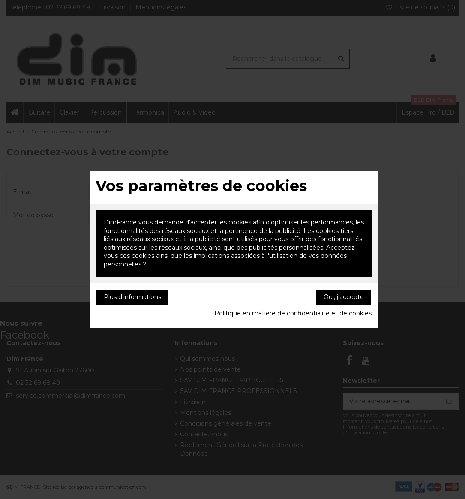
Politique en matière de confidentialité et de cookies (293, 313)
